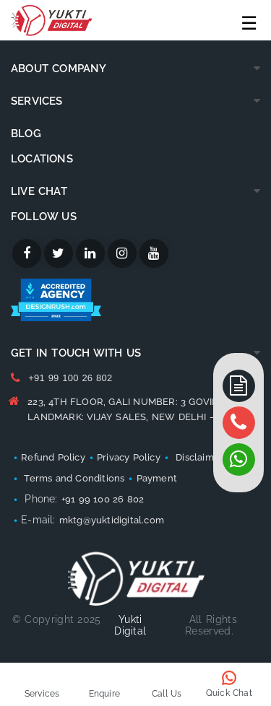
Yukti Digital (130, 625)
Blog (26, 133)
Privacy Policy (128, 457)
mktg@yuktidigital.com (111, 520)
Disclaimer (199, 457)
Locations (42, 158)
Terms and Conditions (72, 478)
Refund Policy (53, 457)
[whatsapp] (239, 422)
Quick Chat (229, 693)
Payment (157, 478)
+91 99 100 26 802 (70, 377)
